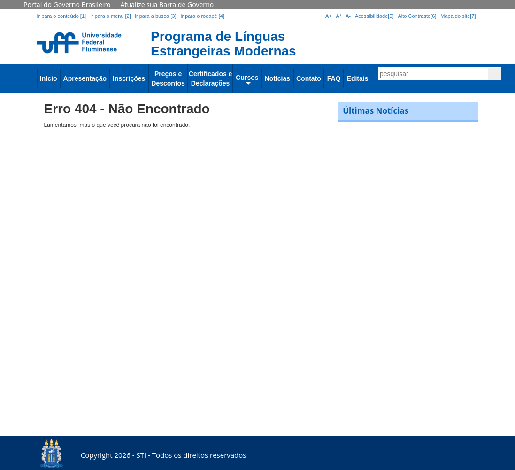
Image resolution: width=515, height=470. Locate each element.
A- (348, 16)
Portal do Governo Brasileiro (66, 4)
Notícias (277, 78)
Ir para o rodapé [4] (202, 16)
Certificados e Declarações (210, 78)
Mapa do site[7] (458, 16)
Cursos (247, 77)
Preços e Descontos (168, 78)
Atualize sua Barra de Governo (167, 4)
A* (339, 16)
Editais (358, 78)
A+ (328, 16)
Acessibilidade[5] (374, 16)
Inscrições (129, 78)
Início (48, 78)
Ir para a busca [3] (156, 16)
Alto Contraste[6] (417, 16)
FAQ (334, 78)
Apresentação (85, 78)
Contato (308, 78)
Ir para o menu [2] (111, 16)
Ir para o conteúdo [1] (61, 16)
